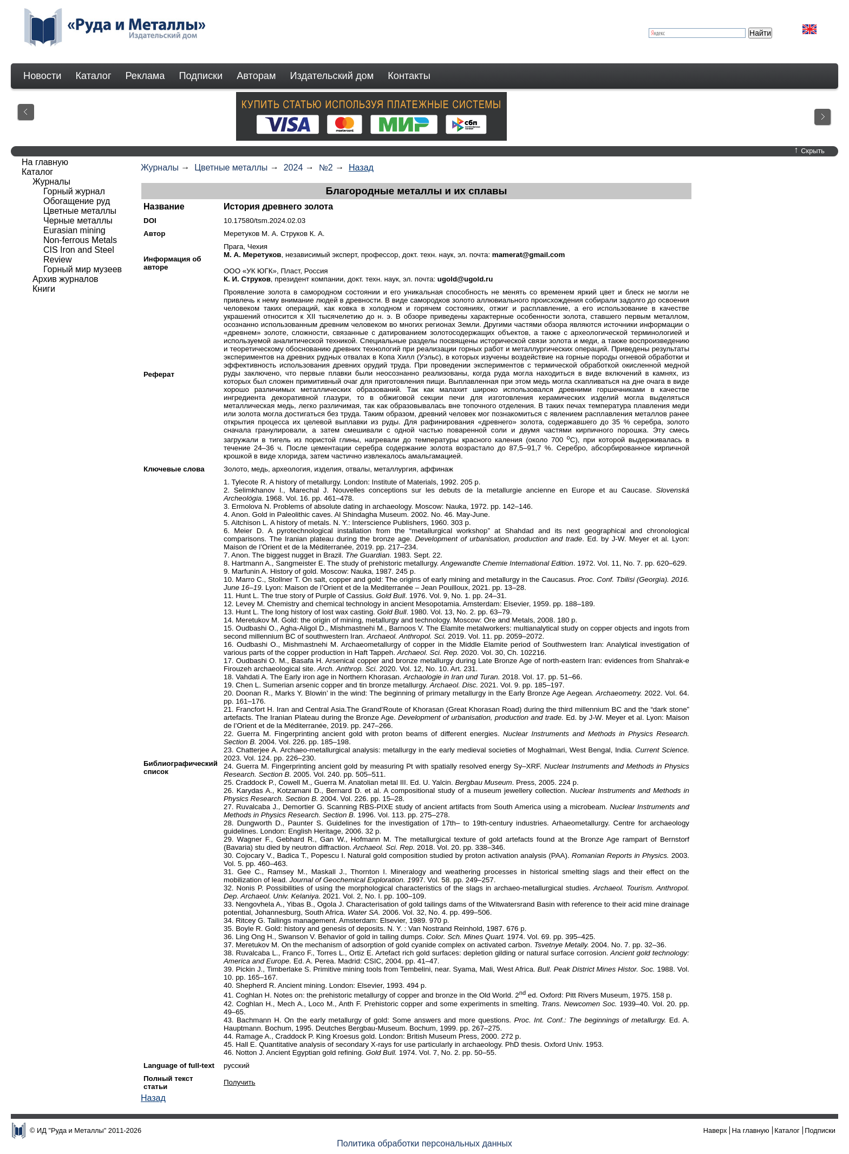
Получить (240, 1082)
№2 (326, 167)
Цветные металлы (230, 167)
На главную (45, 162)
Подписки (201, 75)
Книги (43, 288)
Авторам (256, 75)
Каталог (93, 75)
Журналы (160, 167)
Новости (42, 75)
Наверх (715, 1130)
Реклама (145, 75)
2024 (293, 167)
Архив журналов (65, 279)
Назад (361, 167)
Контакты (409, 75)
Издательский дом (332, 75)
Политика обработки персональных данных (424, 1143)
